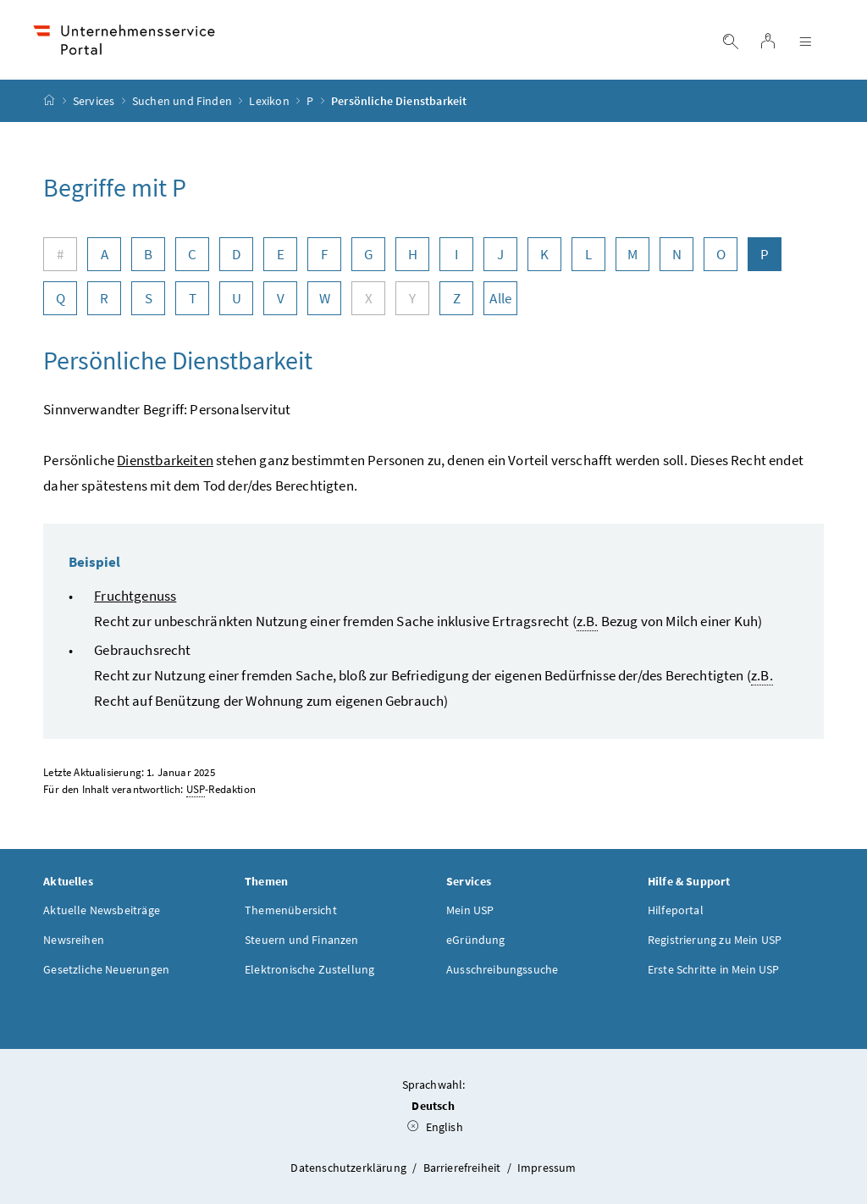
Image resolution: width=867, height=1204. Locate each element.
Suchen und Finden (182, 100)
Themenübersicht (291, 910)
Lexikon (269, 100)
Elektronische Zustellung (309, 969)
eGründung (475, 939)
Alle (500, 298)
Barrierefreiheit (463, 1167)
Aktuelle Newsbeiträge (101, 910)
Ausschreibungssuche (502, 969)
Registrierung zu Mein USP (714, 939)
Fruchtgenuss (135, 595)
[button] (798, 1125)
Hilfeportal (676, 910)
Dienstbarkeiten (165, 460)
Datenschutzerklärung (349, 1167)
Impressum (547, 1167)
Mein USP (470, 910)
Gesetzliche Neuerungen (106, 969)
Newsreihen (73, 939)
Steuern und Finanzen (302, 939)
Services (93, 100)
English (435, 1127)
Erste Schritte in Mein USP (714, 969)
